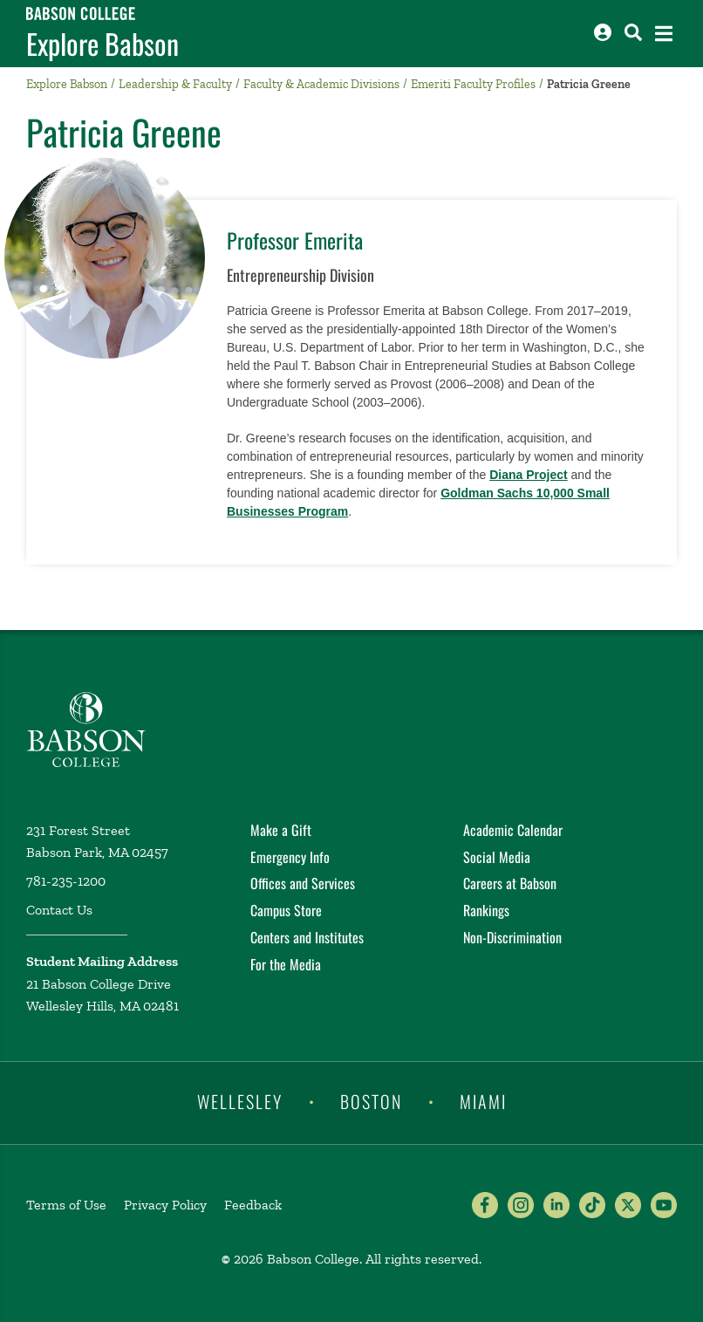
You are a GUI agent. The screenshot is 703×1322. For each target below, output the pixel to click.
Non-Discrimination (512, 937)
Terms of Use (66, 1204)
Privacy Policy (165, 1204)
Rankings (486, 910)
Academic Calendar (513, 829)
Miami (483, 1101)
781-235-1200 (66, 881)
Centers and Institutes (307, 937)
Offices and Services (302, 883)
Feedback (253, 1204)
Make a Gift (280, 829)
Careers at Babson (509, 883)
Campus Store (286, 910)
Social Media (496, 856)
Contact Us (59, 909)
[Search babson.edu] (633, 32)
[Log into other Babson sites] (603, 32)
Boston (371, 1101)
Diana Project (528, 475)
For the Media (285, 964)
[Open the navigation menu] (664, 33)
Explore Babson (102, 43)
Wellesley (240, 1101)
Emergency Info (290, 856)
